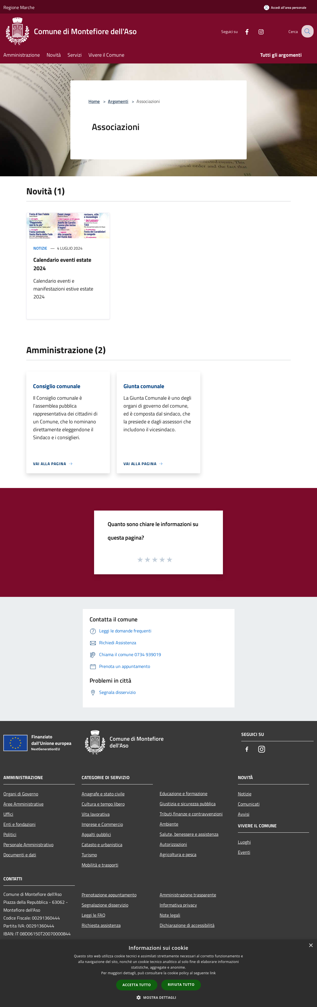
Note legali (170, 915)
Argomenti (118, 101)
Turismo (89, 854)
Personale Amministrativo (28, 844)
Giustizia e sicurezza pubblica (188, 803)
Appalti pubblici (96, 834)
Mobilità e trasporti (100, 864)
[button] (158, 997)
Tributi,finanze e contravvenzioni (191, 813)
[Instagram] (256, 31)
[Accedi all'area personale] (285, 7)
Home (94, 101)
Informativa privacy (178, 905)
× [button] (311, 946)
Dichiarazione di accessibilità (187, 925)
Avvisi (243, 814)
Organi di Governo (20, 793)
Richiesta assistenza (101, 925)
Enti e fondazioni (19, 824)
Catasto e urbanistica (102, 844)
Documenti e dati (19, 854)
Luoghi (244, 842)
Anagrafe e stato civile (103, 793)
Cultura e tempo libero (103, 804)
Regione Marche (18, 7)
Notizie (40, 248)
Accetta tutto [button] (137, 984)
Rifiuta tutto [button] (181, 984)
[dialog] (158, 973)
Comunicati (249, 804)
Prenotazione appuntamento (109, 894)
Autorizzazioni (173, 844)
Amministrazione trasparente (188, 894)
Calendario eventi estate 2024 (62, 263)
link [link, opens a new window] (213, 973)
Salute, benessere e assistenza (189, 834)
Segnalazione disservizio (105, 905)
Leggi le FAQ (93, 915)
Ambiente (169, 824)
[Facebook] (242, 31)
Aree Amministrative (23, 804)
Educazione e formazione (183, 793)
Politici (9, 834)
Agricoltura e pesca (178, 854)
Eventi (244, 852)
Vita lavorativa (96, 814)
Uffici (8, 814)
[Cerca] (307, 31)
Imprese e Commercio (102, 824)
